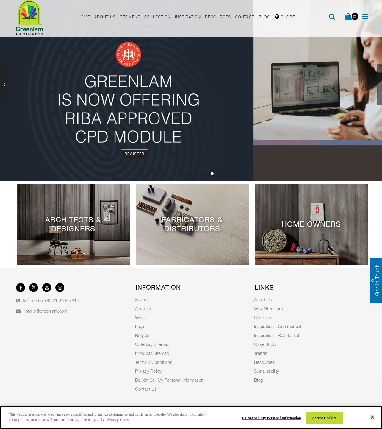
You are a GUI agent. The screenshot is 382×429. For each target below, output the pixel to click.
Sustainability (266, 371)
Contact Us (145, 388)
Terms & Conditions (153, 362)
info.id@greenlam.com (46, 310)
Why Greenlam (268, 308)
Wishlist (142, 317)
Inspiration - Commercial (277, 326)
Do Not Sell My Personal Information (169, 380)
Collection (263, 317)
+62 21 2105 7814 (61, 300)
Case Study (265, 344)
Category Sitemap (152, 344)
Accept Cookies (324, 418)
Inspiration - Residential (276, 335)
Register (134, 154)
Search (142, 299)
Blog (258, 380)
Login (140, 326)
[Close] (372, 417)
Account (143, 308)
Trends (260, 353)
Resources (264, 362)
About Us (263, 299)
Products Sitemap (152, 353)
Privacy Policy (148, 371)
